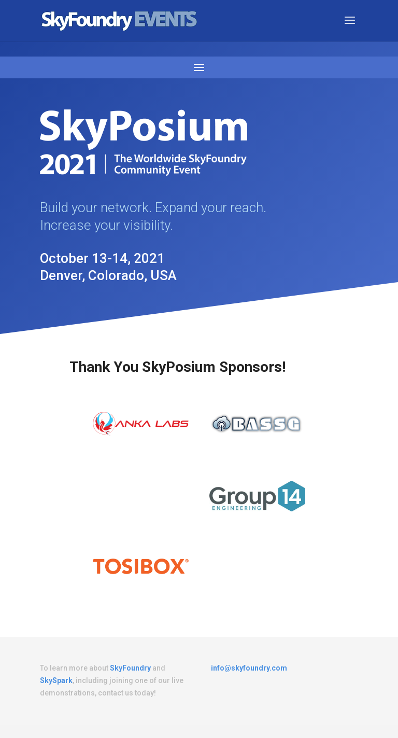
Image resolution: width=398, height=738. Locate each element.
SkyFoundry (130, 668)
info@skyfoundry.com (249, 668)
